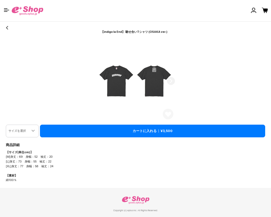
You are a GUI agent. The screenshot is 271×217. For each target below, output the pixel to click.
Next (171, 81)
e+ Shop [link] (135, 200)
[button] (6, 10)
